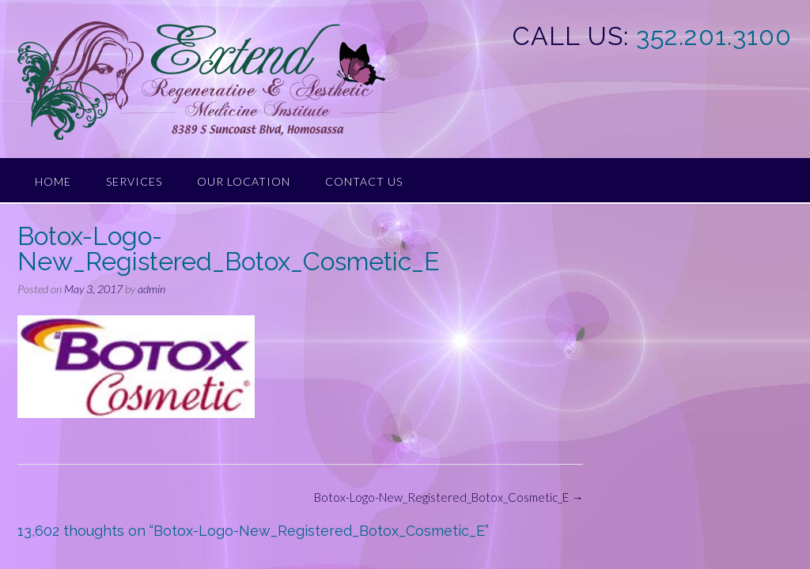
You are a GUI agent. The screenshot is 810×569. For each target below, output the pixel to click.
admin (151, 289)
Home (53, 181)
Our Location (243, 181)
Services (134, 181)
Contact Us (364, 181)
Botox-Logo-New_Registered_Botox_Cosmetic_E (448, 497)
